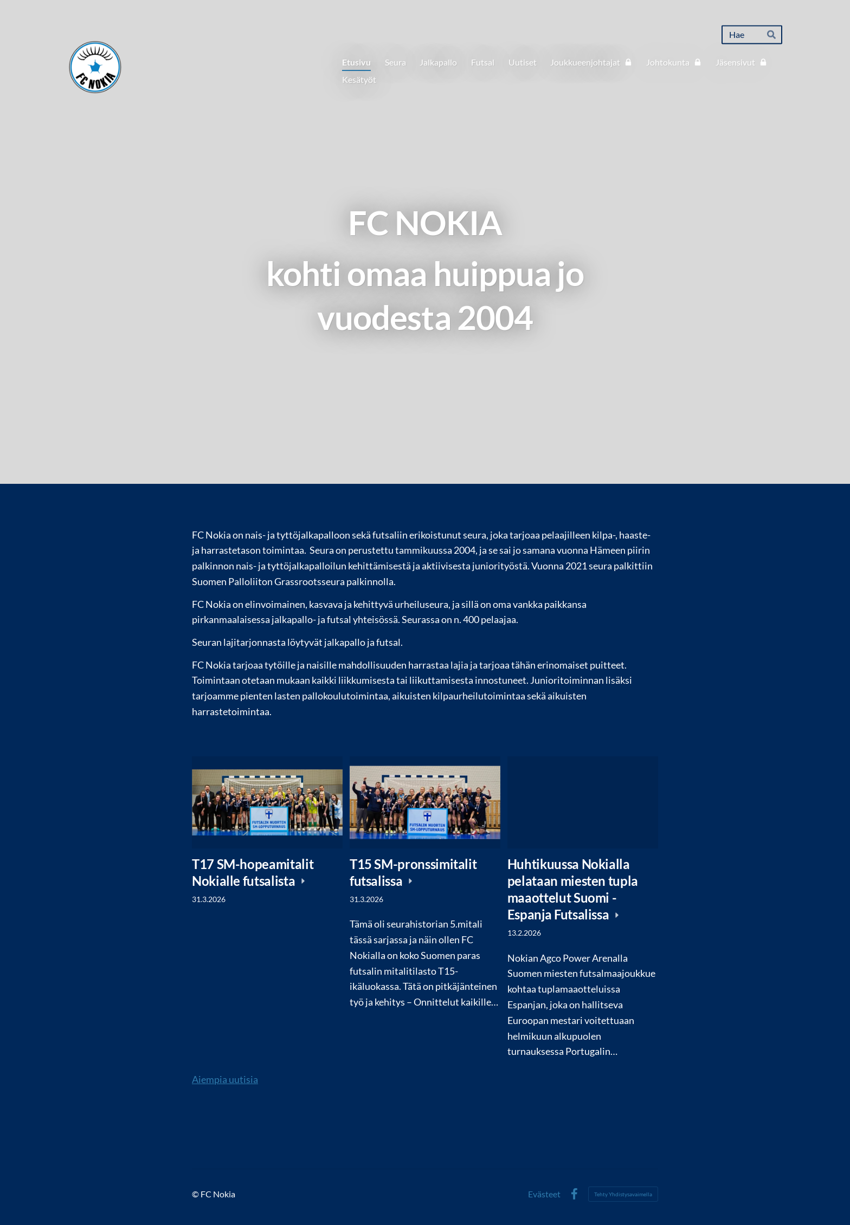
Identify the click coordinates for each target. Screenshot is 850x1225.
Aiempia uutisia (225, 1079)
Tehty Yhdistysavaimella (623, 1194)
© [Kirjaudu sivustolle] (196, 1194)
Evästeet (544, 1194)
